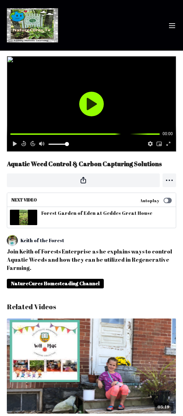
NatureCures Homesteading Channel (55, 283)
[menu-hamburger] (172, 25)
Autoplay (156, 200)
